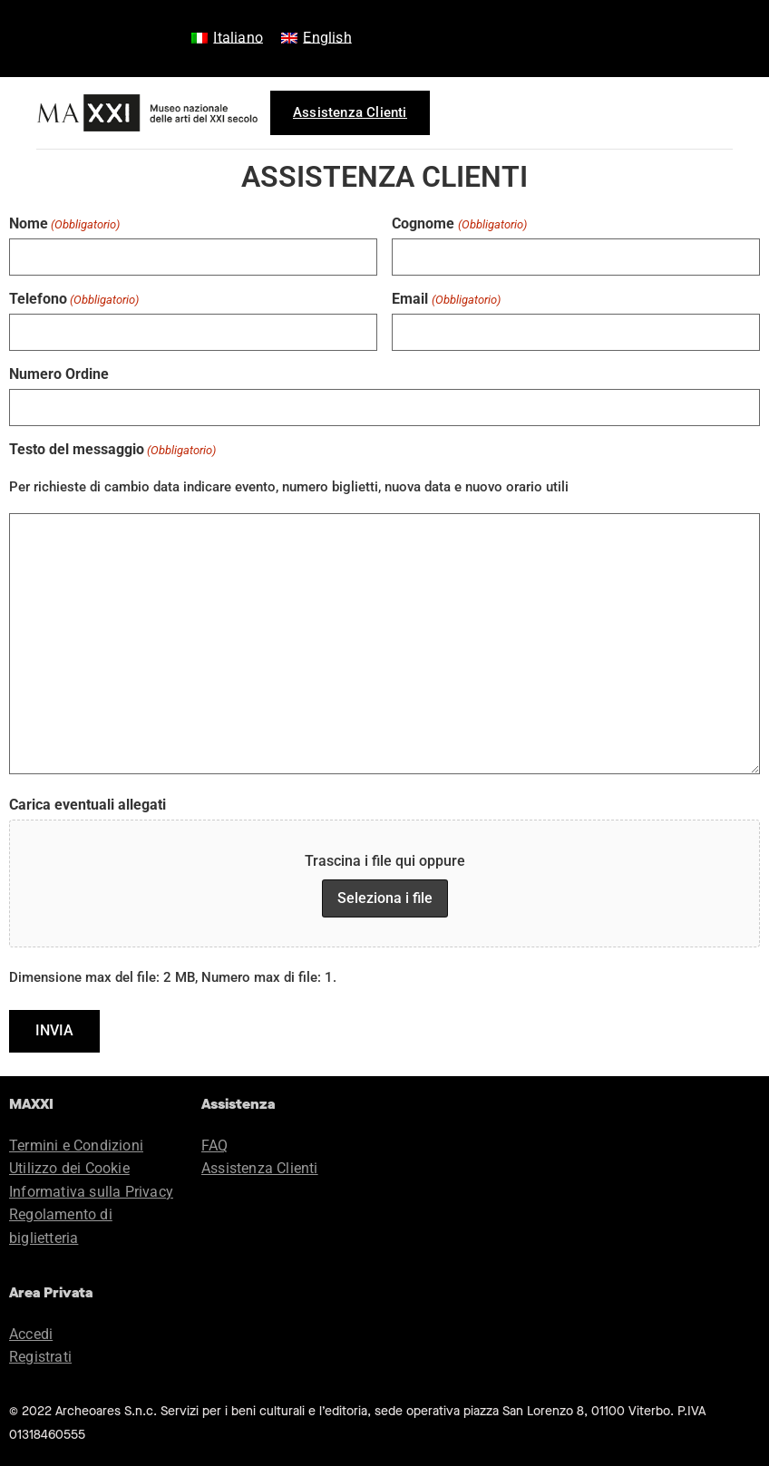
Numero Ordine (59, 372)
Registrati (40, 1354)
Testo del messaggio (112, 448)
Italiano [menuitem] (238, 37)
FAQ (215, 1142)
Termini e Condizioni (76, 1142)
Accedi (31, 1331)
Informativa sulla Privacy (91, 1189)
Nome (64, 224)
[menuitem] (227, 38)
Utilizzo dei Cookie (69, 1166)
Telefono (74, 298)
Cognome (459, 224)
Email (446, 298)
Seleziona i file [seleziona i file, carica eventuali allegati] (385, 896)
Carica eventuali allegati (87, 803)
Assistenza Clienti (259, 1166)
